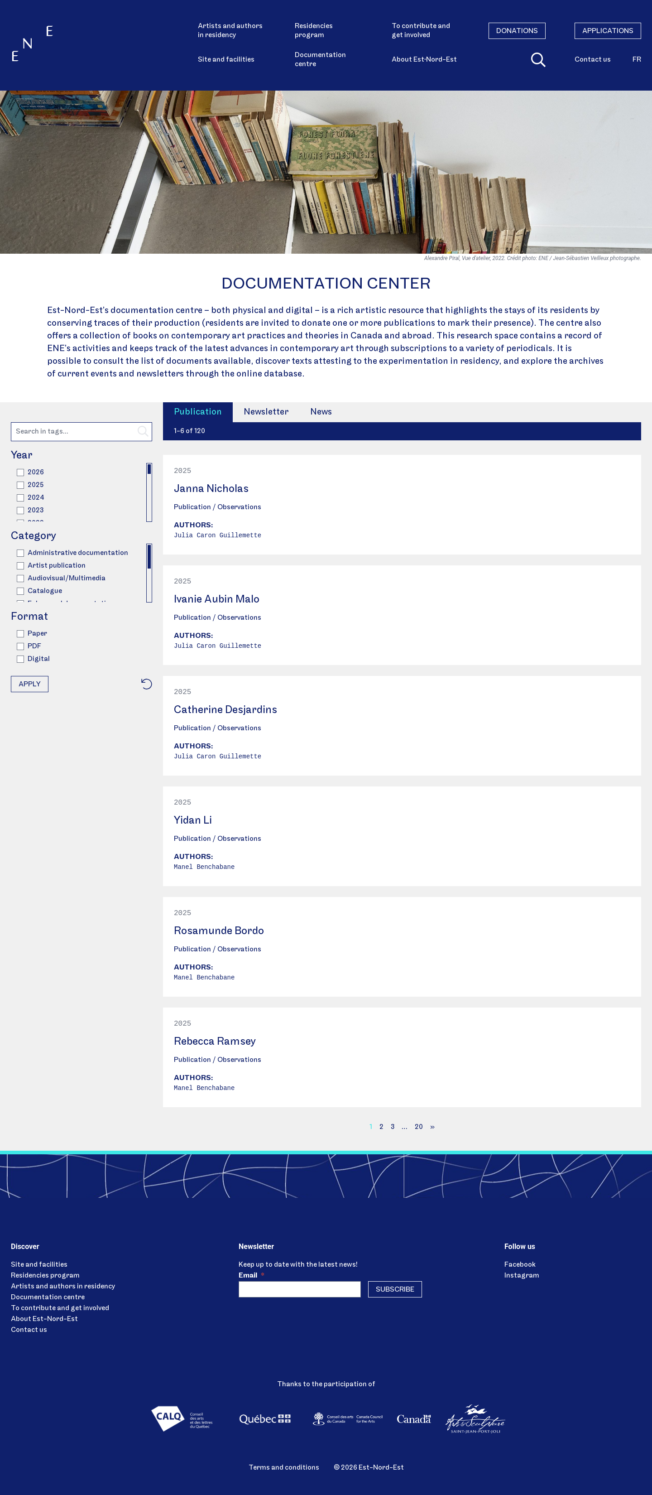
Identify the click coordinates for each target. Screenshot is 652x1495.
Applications (607, 31)
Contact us (593, 59)
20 (419, 1127)
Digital (33, 659)
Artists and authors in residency (230, 31)
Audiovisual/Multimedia (61, 578)
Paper (32, 633)
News (321, 412)
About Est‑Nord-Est (424, 59)
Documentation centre (320, 60)
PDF (29, 646)
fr (637, 59)
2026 (30, 472)
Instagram (521, 1275)
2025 (30, 485)
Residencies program (314, 31)
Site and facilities (226, 59)
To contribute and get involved (421, 31)
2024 (30, 498)
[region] (81, 492)
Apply (30, 684)
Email (251, 1275)
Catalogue (39, 591)
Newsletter (266, 412)
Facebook (520, 1264)
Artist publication (51, 565)
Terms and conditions (284, 1467)
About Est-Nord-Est (44, 1319)
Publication (198, 412)
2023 (30, 510)
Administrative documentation (72, 553)
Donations (517, 31)
